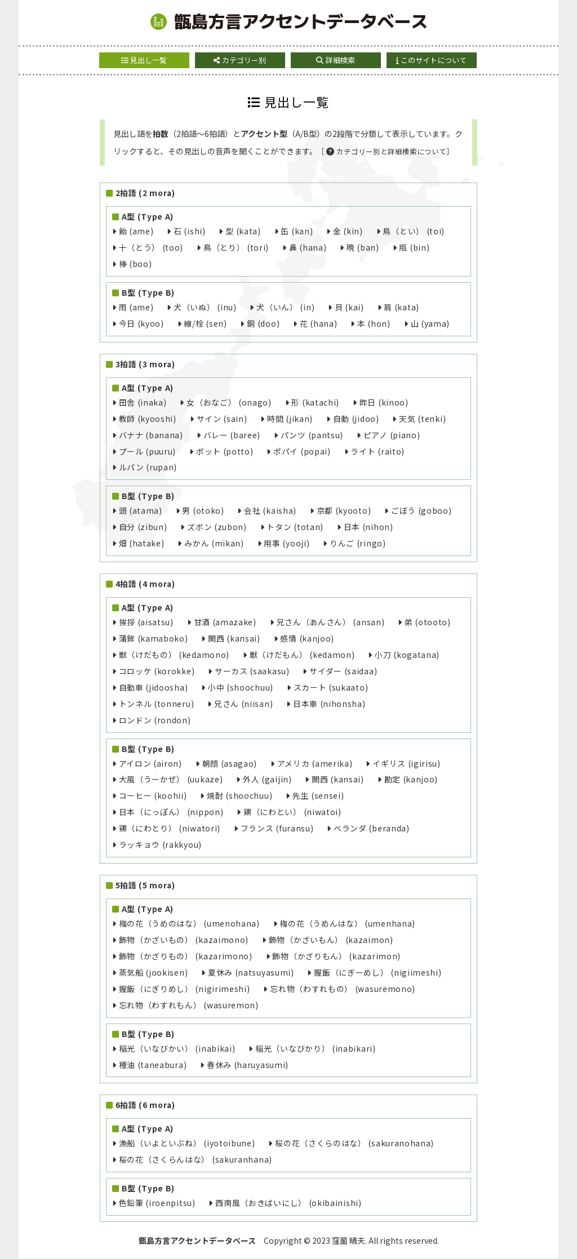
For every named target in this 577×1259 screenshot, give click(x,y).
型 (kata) (243, 231)
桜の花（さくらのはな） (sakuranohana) (354, 1143)
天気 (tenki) (422, 418)
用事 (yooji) (286, 543)
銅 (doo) (263, 323)
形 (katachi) (315, 402)
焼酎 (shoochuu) (239, 795)
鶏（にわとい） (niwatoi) (292, 811)
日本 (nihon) (368, 526)
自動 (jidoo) (356, 418)
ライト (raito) (377, 451)
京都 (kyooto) (344, 510)
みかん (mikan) (214, 543)
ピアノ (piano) (391, 435)
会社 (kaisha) (270, 510)
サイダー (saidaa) (343, 671)
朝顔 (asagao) (230, 763)
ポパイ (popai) (302, 451)
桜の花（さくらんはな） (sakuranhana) (195, 1159)
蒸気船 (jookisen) (153, 972)
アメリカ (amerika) (315, 763)
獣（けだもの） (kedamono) (174, 654)
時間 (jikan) (290, 418)
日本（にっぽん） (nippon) (171, 811)
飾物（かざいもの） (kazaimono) (184, 939)
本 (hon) (373, 323)
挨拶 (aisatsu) (146, 622)
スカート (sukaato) (331, 687)
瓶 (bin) (414, 247)
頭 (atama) (140, 510)
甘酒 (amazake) (225, 622)
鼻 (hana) (308, 247)
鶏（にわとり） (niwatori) (169, 828)
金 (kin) (348, 231)
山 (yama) (430, 323)
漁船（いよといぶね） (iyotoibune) (187, 1143)
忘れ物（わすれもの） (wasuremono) (342, 988)
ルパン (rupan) (148, 467)
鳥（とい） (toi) (414, 231)
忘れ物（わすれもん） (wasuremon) (189, 1005)
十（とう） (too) (151, 247)
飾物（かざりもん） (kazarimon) (336, 956)
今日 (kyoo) (141, 323)
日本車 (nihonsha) (329, 703)
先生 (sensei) (318, 795)
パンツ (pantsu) (312, 435)
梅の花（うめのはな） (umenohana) (189, 923)
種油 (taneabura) (153, 1064)
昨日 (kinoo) (384, 402)
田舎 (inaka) (143, 402)
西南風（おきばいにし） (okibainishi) (288, 1202)
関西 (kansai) (234, 638)
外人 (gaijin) (267, 779)
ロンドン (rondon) (155, 720)
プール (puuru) (147, 451)
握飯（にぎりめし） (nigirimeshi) (184, 988)
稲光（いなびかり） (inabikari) (315, 1048)
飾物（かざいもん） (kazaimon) (331, 939)
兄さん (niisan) (243, 703)
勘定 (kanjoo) (411, 779)
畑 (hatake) (142, 543)
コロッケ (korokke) (157, 671)
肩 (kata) (401, 307)
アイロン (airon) (150, 763)
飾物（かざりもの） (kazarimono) (185, 956)
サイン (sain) (222, 418)
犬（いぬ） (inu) (205, 307)
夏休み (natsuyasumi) (251, 972)
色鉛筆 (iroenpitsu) (157, 1202)
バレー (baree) (232, 435)
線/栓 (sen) (205, 323)
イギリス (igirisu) (406, 763)
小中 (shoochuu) (240, 687)
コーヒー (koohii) (153, 795)
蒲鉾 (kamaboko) (153, 638)
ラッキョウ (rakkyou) (160, 844)
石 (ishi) (190, 231)
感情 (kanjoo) (307, 638)
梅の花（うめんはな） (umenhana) (347, 923)
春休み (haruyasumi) (247, 1064)
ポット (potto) (225, 451)
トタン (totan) (295, 526)
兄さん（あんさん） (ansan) (331, 622)
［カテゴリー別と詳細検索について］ (385, 151)
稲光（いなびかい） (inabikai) (177, 1048)
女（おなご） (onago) (229, 402)
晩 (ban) (363, 247)
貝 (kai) (349, 307)
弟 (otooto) (428, 622)
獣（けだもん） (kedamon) (302, 654)
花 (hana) (319, 323)
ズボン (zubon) (217, 526)
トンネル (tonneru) (156, 703)
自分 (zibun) (143, 526)
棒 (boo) (135, 263)
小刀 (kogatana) (407, 654)
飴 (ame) (136, 231)
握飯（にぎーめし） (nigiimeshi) (377, 972)
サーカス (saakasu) (252, 671)
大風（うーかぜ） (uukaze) (171, 779)
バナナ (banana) (151, 435)
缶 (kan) (297, 231)
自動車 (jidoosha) (153, 687)
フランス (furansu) (277, 828)
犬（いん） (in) (285, 307)
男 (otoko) (203, 510)
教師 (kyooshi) (147, 418)
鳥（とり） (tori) (236, 247)
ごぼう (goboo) (421, 510)
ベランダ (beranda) (372, 828)
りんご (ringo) (358, 543)
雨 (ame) (136, 307)
